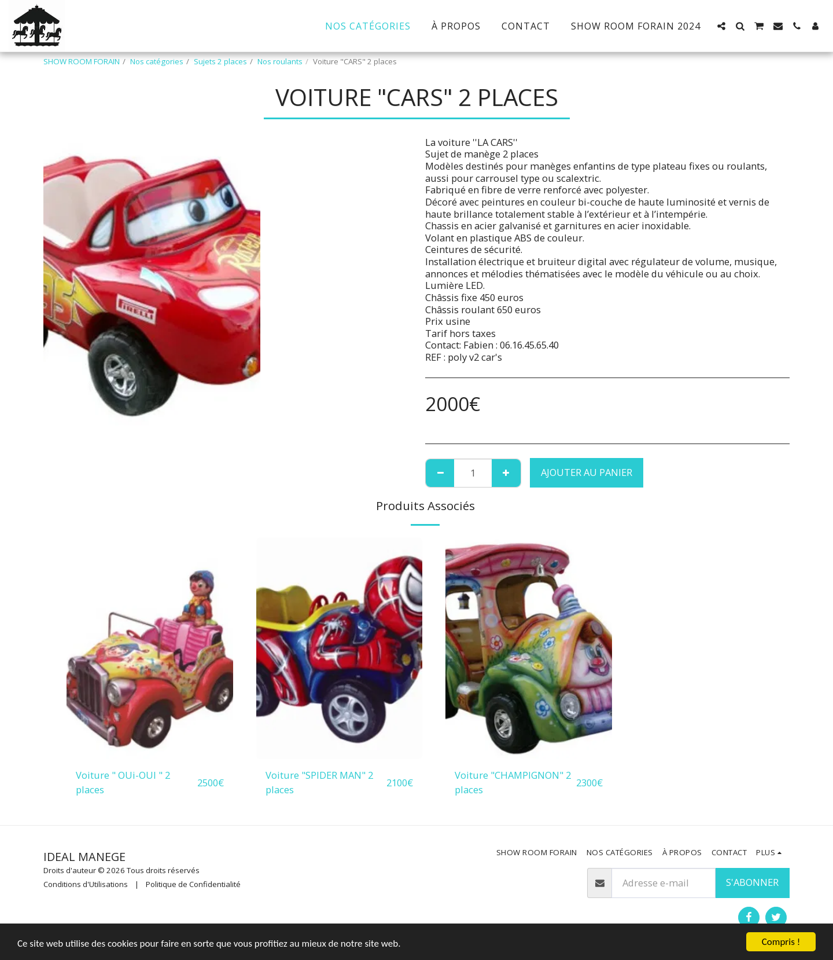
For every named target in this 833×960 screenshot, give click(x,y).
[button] (721, 26)
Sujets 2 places (220, 61)
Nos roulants (280, 61)
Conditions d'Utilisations (85, 884)
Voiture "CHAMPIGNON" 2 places (513, 782)
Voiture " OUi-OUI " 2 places (123, 782)
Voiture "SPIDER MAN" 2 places (319, 782)
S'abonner (752, 882)
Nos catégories (156, 61)
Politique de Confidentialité (193, 884)
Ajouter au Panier (586, 472)
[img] (150, 648)
